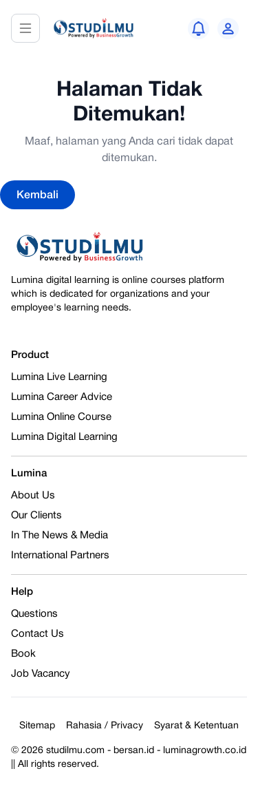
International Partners (60, 555)
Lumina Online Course (61, 417)
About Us (33, 495)
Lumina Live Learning (59, 377)
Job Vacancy (40, 674)
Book (23, 654)
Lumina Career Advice (61, 397)
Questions (34, 614)
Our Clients (36, 515)
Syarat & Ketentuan (196, 725)
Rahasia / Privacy (104, 725)
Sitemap (37, 725)
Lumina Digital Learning (64, 437)
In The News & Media (59, 535)
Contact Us (37, 634)
